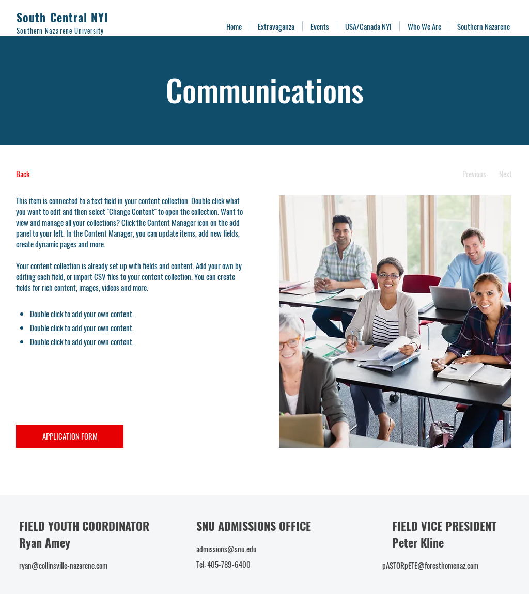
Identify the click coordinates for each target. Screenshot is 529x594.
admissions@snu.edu (226, 548)
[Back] (54, 174)
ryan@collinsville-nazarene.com (63, 565)
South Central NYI (62, 17)
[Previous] (474, 174)
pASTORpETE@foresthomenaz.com (430, 565)
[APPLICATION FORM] (69, 436)
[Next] (505, 174)
